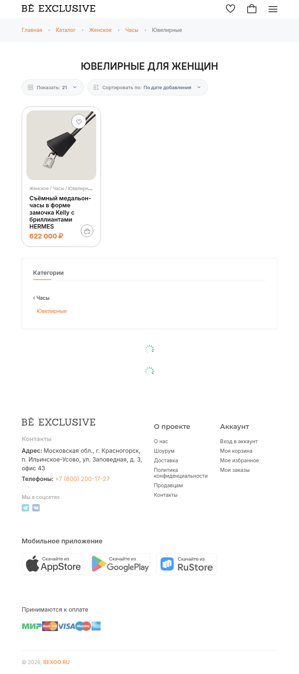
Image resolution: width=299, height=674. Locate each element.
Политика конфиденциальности (181, 473)
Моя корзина (236, 451)
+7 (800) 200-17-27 (82, 478)
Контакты (165, 495)
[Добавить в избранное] (79, 121)
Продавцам (168, 485)
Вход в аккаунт (239, 441)
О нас (161, 441)
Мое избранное (239, 460)
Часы (131, 30)
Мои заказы (235, 470)
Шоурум (164, 451)
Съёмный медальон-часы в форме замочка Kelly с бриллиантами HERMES (60, 212)
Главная (32, 30)
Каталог (66, 30)
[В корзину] (87, 231)
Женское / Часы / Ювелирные (61, 188)
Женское (100, 30)
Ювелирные (52, 311)
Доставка (166, 460)
